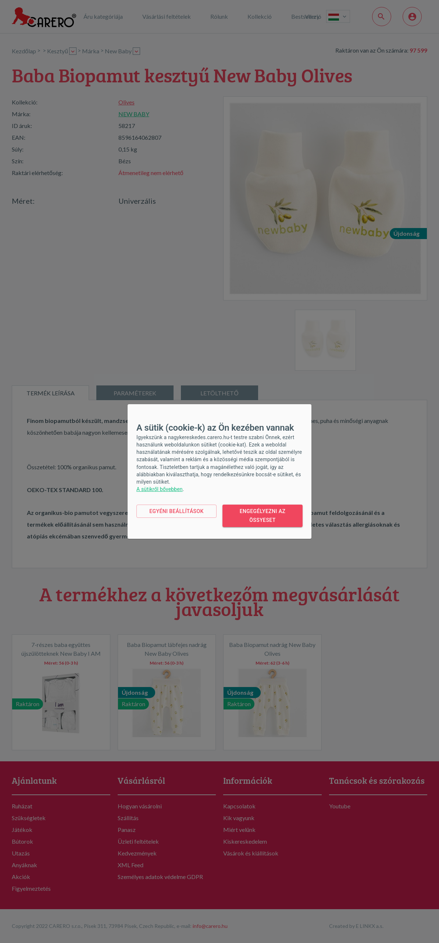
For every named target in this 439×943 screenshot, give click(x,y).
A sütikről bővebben (159, 489)
